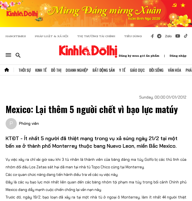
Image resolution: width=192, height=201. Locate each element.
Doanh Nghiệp (77, 70)
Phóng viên (29, 123)
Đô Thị (56, 70)
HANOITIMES (16, 36)
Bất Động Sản (104, 70)
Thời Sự (24, 70)
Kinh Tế (41, 70)
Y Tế (122, 70)
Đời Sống (156, 70)
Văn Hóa (174, 70)
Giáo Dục (137, 70)
